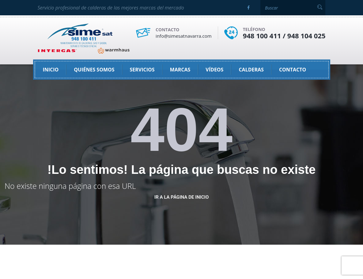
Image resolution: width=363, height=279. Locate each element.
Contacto (292, 69)
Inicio (51, 69)
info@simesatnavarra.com (184, 36)
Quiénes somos (94, 69)
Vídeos (214, 69)
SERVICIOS (142, 69)
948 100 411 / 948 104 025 (284, 35)
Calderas (251, 69)
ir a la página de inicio (181, 197)
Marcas (180, 69)
